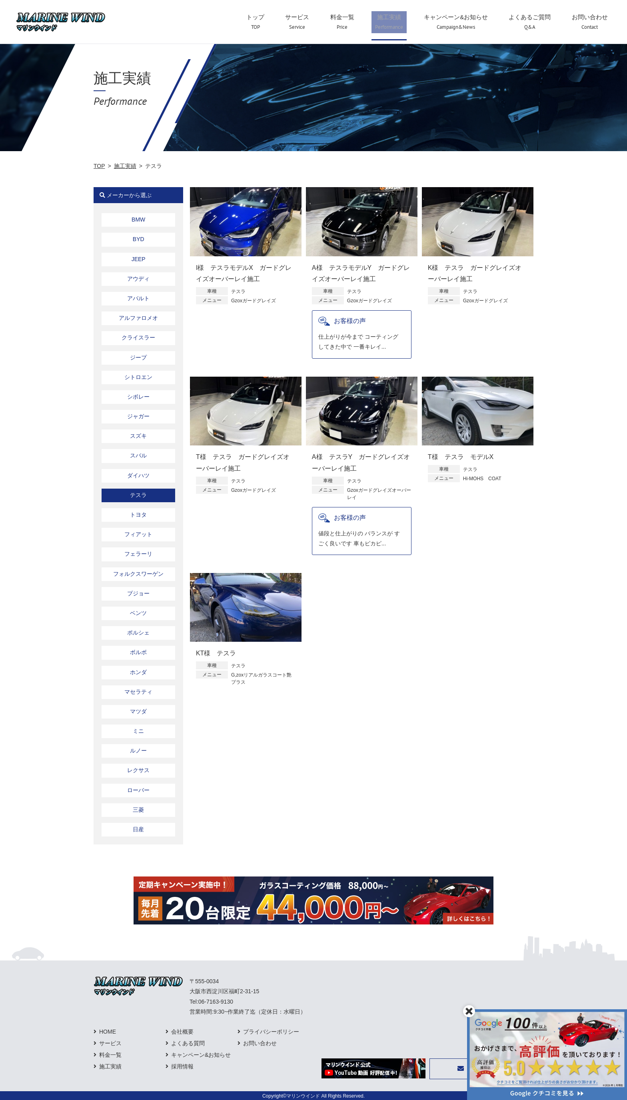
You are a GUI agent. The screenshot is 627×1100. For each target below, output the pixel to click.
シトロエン (138, 377)
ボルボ (138, 652)
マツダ (138, 711)
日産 (138, 829)
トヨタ (138, 514)
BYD (138, 239)
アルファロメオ (138, 318)
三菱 (138, 810)
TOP (99, 166)
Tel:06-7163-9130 (211, 1001)
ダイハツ (138, 475)
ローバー (138, 790)
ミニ (138, 731)
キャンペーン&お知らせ (201, 1055)
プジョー (138, 593)
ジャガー (138, 416)
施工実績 (125, 166)
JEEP (139, 259)
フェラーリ (138, 554)
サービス (110, 1043)
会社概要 (182, 1031)
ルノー (138, 750)
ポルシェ (138, 632)
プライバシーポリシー (271, 1031)
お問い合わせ (260, 1043)
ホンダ (138, 672)
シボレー (138, 396)
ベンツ (138, 613)
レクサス (138, 770)
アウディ (138, 278)
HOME (107, 1031)
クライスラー (138, 337)
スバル (138, 455)
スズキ (138, 436)
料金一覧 (110, 1055)
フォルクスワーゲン (138, 574)
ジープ (138, 357)
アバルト (138, 298)
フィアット (138, 534)
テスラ (138, 495)
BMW (138, 219)
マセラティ (138, 692)
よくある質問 (188, 1043)
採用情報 (182, 1066)
